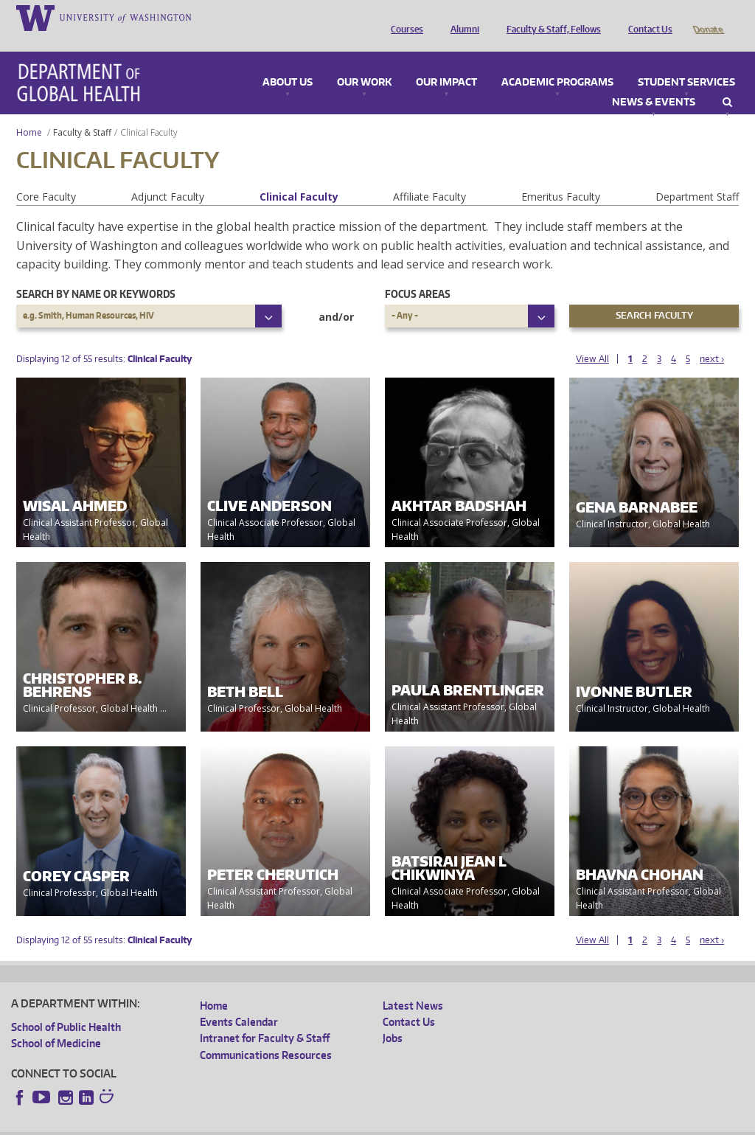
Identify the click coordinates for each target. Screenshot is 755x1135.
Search (727, 81)
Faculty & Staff (82, 111)
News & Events (653, 82)
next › (712, 338)
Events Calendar (239, 1001)
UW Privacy (206, 1122)
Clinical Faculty (299, 176)
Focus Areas (417, 273)
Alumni (461, 17)
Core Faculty (46, 176)
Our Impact (446, 62)
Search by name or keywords (95, 273)
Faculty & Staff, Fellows (550, 17)
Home (29, 111)
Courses (403, 17)
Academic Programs (557, 62)
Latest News (413, 985)
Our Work (364, 62)
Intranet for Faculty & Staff (265, 1017)
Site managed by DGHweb (354, 1122)
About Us (287, 62)
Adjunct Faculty (167, 176)
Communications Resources (266, 1034)
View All (592, 338)
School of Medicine (56, 1022)
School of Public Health (66, 1006)
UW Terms (266, 1122)
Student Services (686, 62)
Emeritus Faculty (560, 176)
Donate (707, 17)
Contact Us (646, 17)
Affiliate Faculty (429, 176)
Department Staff (697, 176)
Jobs (393, 1017)
